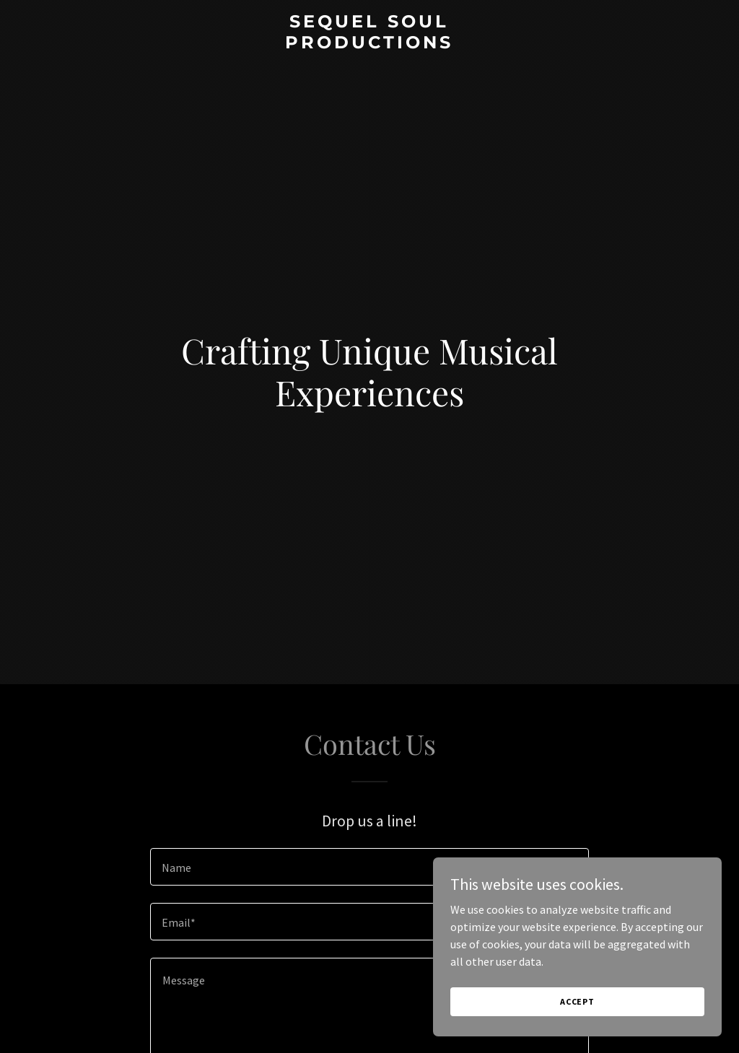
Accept (577, 1001)
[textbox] (369, 867)
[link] (369, 44)
